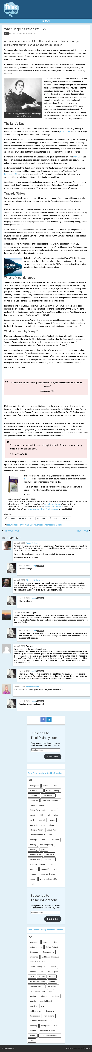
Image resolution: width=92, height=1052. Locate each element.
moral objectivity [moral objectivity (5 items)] (46, 845)
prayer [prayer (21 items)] (43, 849)
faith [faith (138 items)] (41, 815)
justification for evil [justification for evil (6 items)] (37, 835)
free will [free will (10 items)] (42, 820)
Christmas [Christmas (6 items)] (34, 800)
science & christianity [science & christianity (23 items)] (38, 864)
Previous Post (11, 531)
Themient (86, 1048)
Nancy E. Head (32, 543)
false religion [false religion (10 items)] (53, 815)
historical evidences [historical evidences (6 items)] (37, 825)
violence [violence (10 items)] (33, 874)
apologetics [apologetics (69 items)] (34, 786)
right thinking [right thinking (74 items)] (49, 859)
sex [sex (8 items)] (52, 864)
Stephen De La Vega (34, 580)
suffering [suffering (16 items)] (33, 869)
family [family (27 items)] (32, 820)
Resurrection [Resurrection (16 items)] (35, 859)
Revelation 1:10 (10, 174)
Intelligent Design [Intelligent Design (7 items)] (36, 830)
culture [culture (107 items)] (53, 810)
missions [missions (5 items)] (55, 840)
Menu (46, 21)
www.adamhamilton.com (52, 504)
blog (6, 33)
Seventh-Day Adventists (32, 525)
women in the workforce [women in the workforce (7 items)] (49, 879)
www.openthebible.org (53, 506)
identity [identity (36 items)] (52, 825)
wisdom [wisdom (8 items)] (33, 879)
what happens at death (53, 525)
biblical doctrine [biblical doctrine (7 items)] (36, 790)
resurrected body (14, 525)
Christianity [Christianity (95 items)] (34, 795)
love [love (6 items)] (50, 835)
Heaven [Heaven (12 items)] (52, 820)
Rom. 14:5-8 (65, 131)
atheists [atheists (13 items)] (46, 786)
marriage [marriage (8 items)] (33, 840)
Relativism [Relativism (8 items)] (50, 854)
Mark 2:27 (77, 157)
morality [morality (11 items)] (33, 845)
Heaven (27, 479)
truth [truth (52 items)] (56, 869)
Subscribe (52, 756)
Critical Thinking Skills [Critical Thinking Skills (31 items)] (38, 810)
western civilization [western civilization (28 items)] (47, 874)
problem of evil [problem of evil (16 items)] (35, 854)
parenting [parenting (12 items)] (33, 849)
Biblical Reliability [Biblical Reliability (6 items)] (52, 790)
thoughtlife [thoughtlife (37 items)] (45, 869)
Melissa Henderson (34, 687)
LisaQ (14, 33)
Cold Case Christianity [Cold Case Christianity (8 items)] (50, 800)
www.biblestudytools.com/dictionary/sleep (43, 509)
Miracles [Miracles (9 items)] (44, 840)
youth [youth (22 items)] (32, 884)
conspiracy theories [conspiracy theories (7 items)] (37, 805)
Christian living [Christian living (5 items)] (48, 795)
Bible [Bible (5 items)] (55, 786)
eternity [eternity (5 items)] (33, 815)
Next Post (82, 531)
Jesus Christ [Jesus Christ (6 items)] (52, 830)
